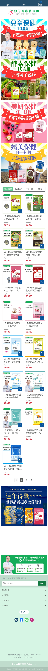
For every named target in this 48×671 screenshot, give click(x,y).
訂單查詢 (5, 600)
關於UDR (5, 590)
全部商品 (5, 595)
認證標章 (5, 606)
